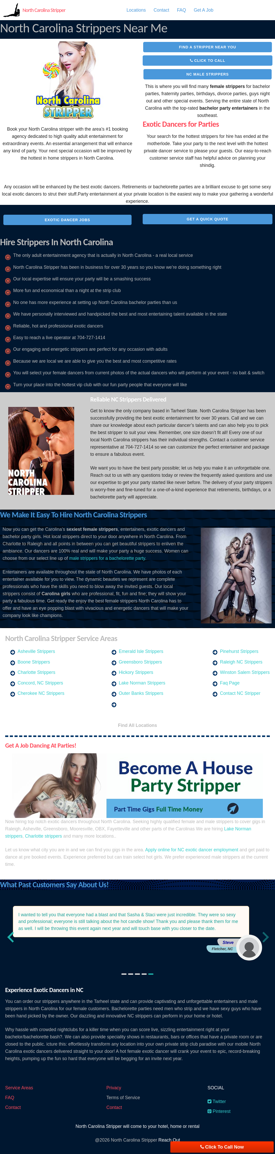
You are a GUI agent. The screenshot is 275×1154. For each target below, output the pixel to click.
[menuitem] (136, 10)
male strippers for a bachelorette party (107, 558)
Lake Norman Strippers (142, 683)
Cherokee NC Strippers (41, 693)
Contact (161, 10)
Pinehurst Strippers (239, 651)
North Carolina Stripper (43, 10)
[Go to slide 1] (124, 974)
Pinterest (219, 1111)
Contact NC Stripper (240, 693)
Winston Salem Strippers (245, 672)
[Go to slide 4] (144, 974)
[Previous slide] (11, 936)
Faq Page (230, 683)
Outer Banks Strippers (141, 693)
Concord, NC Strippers (40, 683)
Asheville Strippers (36, 651)
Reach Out (169, 1140)
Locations (136, 10)
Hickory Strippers (136, 672)
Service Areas (19, 1087)
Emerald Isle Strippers (141, 651)
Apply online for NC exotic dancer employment (191, 849)
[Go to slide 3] (137, 974)
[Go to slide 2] (130, 974)
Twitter (217, 1101)
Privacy (113, 1087)
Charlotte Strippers (36, 672)
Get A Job (203, 10)
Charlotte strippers (43, 836)
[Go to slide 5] (151, 974)
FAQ (181, 10)
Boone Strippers (34, 662)
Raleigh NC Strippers (241, 662)
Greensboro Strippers (140, 662)
